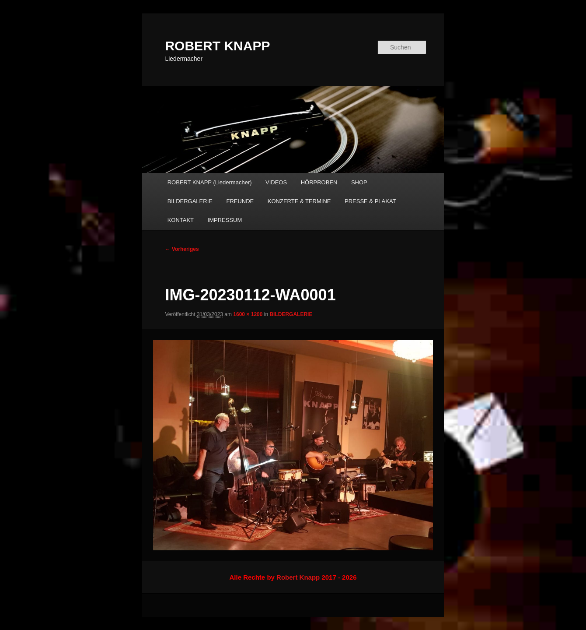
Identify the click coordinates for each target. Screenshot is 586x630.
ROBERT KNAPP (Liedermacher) (209, 182)
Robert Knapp (298, 577)
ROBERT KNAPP (217, 46)
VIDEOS (276, 182)
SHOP (359, 182)
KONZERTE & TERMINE (299, 201)
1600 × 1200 (247, 314)
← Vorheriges (182, 249)
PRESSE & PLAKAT (370, 201)
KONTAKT (180, 220)
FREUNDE (240, 201)
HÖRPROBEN (319, 182)
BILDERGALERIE (190, 201)
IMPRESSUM (225, 220)
